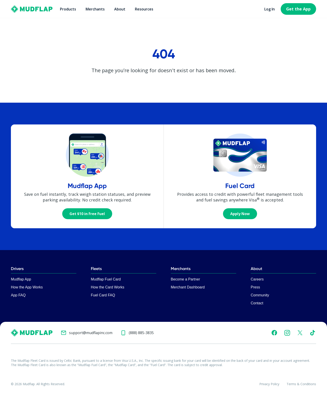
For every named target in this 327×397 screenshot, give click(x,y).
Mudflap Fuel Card (106, 279)
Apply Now (240, 213)
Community (260, 295)
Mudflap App (21, 279)
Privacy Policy (269, 384)
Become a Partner (185, 279)
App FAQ (18, 295)
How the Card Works (107, 287)
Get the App (298, 9)
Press (255, 287)
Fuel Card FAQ (103, 295)
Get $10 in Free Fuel (87, 213)
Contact (257, 303)
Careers (257, 279)
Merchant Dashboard (188, 287)
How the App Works (27, 287)
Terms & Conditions (301, 384)
